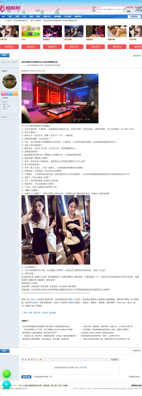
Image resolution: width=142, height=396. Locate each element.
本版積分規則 (134, 377)
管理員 (5, 98)
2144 (15, 92)
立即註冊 (138, 11)
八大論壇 (7, 20)
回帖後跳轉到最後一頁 (42, 377)
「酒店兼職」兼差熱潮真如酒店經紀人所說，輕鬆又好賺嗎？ (106, 329)
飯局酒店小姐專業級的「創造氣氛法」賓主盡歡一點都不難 (46, 339)
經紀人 (34, 299)
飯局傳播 (57, 16)
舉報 (137, 345)
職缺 (38, 16)
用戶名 (94, 7)
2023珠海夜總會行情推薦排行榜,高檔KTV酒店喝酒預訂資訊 (46, 326)
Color (26, 359)
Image (29, 359)
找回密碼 (138, 7)
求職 (30, 313)
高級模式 (114, 360)
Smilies (40, 359)
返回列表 (137, 56)
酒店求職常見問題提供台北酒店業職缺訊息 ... (61, 20)
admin (4, 71)
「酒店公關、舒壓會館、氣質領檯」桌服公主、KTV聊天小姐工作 (107, 326)
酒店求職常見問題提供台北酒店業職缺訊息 (40, 62)
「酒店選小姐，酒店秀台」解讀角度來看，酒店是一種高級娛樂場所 (49, 336)
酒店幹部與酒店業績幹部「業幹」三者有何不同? (101, 336)
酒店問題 (36, 313)
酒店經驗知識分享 (21, 20)
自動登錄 (128, 7)
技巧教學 (68, 16)
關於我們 (78, 16)
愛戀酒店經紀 (1, 20)
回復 (26, 345)
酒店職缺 (52, 313)
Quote (34, 359)
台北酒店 (44, 313)
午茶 (24, 16)
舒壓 (17, 16)
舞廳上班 (72, 299)
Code (37, 359)
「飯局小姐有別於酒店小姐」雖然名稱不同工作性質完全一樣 (106, 339)
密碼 (94, 11)
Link (32, 359)
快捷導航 (133, 17)
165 (10, 92)
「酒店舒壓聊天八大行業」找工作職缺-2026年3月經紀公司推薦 (48, 329)
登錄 (76, 367)
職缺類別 (10, 47)
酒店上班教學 (35, 20)
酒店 (10, 16)
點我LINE (47, 16)
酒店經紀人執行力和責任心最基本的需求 (98, 333)
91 (4, 92)
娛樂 (31, 16)
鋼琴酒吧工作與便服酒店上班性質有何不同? (40, 333)
